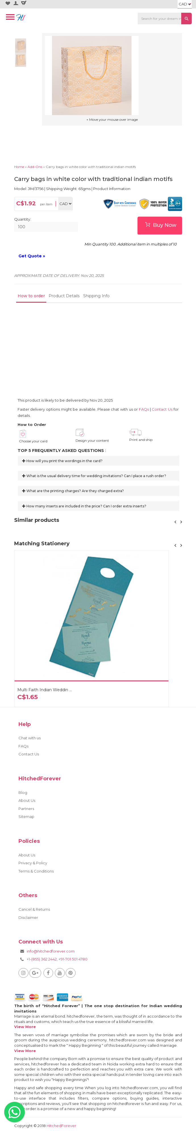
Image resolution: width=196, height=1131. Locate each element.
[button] (175, 522)
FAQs (144, 409)
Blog (22, 792)
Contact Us (162, 409)
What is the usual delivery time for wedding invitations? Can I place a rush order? (94, 476)
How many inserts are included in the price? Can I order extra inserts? (84, 506)
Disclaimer (28, 917)
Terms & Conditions (36, 871)
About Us (26, 800)
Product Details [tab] (64, 295)
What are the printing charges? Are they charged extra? (73, 491)
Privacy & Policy (32, 863)
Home (19, 167)
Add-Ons (35, 167)
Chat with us (29, 738)
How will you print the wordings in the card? (62, 461)
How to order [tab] (31, 295)
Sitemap (26, 816)
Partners (26, 808)
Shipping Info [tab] (96, 295)
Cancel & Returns (34, 909)
